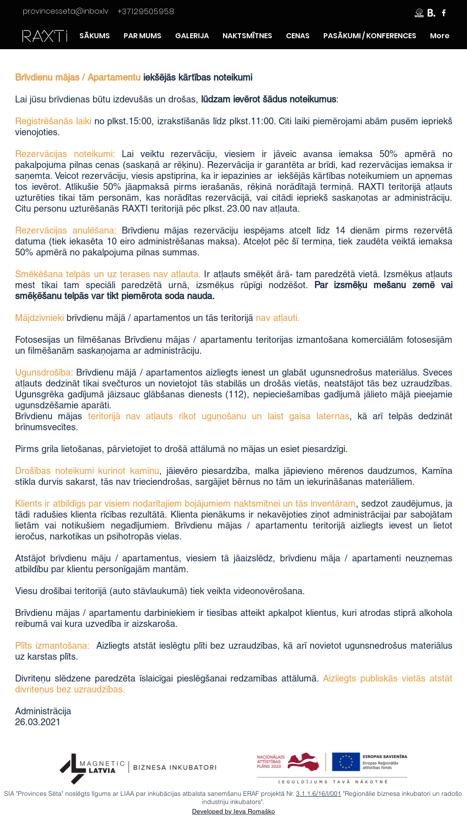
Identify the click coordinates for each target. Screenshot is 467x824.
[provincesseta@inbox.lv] (66, 11)
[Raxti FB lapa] (443, 12)
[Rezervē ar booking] (431, 12)
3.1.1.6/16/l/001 (318, 793)
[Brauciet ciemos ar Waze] (419, 12)
